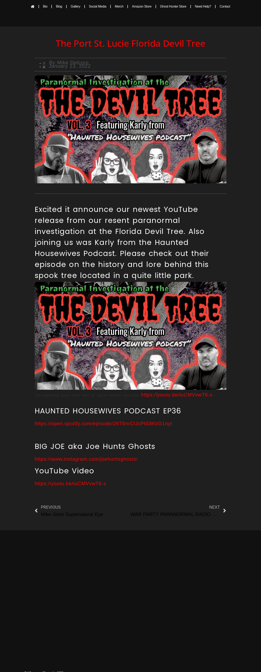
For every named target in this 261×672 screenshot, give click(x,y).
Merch (119, 6)
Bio (45, 6)
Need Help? (203, 6)
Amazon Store (141, 6)
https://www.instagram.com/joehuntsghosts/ (86, 459)
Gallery (75, 6)
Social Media (97, 6)
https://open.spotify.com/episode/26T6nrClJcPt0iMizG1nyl (103, 423)
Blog (59, 6)
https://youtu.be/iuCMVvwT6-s (176, 394)
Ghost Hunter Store (173, 6)
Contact (225, 6)
